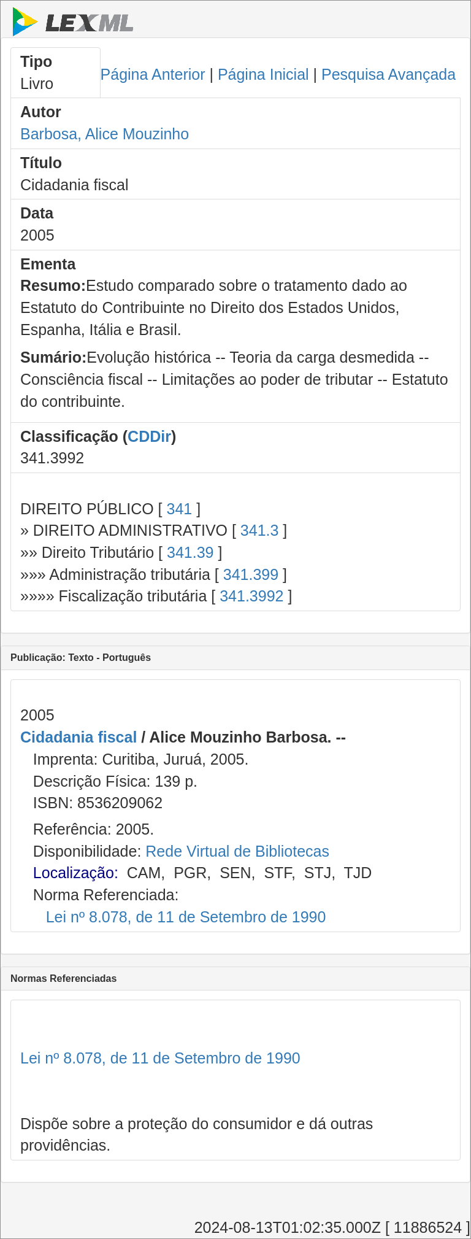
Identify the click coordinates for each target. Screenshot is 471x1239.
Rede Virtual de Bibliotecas (237, 851)
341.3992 (251, 595)
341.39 (190, 552)
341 (179, 508)
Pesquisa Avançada (388, 74)
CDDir (149, 436)
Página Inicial (263, 74)
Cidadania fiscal (78, 737)
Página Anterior (153, 74)
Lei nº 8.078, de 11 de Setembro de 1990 (186, 916)
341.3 (259, 530)
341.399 (250, 574)
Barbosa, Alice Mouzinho (104, 133)
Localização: (75, 872)
